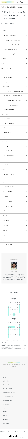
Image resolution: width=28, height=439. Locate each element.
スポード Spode (5, 86)
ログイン (5, 415)
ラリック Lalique (5, 164)
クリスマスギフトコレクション (8, 186)
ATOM (7, 404)
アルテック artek (5, 141)
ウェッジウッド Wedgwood (7, 109)
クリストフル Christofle (10, 6)
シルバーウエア (5, 230)
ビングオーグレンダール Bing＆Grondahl (11, 100)
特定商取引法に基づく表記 (9, 392)
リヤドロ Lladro (5, 127)
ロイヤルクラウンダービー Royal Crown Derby (12, 91)
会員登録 (5, 411)
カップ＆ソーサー (5, 211)
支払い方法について (7, 388)
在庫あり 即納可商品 (6, 191)
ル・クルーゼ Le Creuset (7, 123)
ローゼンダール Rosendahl (7, 137)
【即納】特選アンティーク (7, 174)
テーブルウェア (5, 220)
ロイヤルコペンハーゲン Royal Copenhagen (11, 95)
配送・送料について (7, 381)
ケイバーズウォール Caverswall (8, 35)
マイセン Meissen (5, 118)
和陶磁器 (3, 58)
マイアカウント (6, 408)
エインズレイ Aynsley (6, 77)
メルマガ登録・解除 (7, 400)
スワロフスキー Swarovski (7, 155)
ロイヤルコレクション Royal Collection (10, 44)
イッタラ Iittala (4, 146)
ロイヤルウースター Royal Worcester (10, 73)
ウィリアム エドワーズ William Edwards (10, 40)
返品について (6, 384)
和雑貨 (3, 169)
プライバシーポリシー (8, 396)
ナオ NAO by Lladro (6, 132)
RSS (4, 404)
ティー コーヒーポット (7, 206)
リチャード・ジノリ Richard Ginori (9, 105)
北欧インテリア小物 (6, 68)
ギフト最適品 (4, 196)
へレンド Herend (5, 114)
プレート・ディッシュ (6, 201)
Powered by (14, 436)
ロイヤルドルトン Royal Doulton (9, 49)
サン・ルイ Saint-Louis (6, 160)
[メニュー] (26, 2)
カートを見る (6, 419)
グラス (3, 235)
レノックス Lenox (5, 82)
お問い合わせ (6, 423)
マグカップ (4, 215)
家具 (2, 63)
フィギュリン (4, 225)
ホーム (2, 6)
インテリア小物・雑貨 (6, 244)
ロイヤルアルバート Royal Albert (9, 54)
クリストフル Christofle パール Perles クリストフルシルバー (11, 7)
